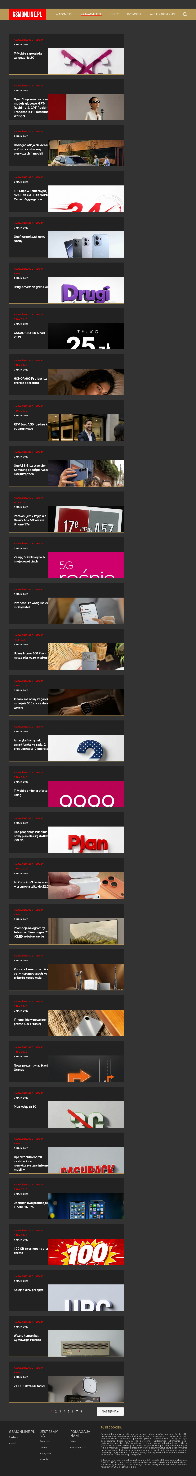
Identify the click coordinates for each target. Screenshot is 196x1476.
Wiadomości (64, 14)
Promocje (134, 14)
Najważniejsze (91, 14)
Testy (114, 14)
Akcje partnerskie (163, 14)
